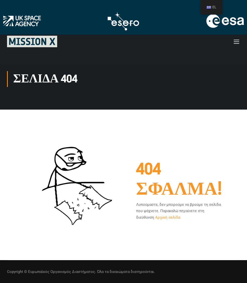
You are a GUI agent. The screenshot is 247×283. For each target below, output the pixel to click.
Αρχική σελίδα (167, 217)
